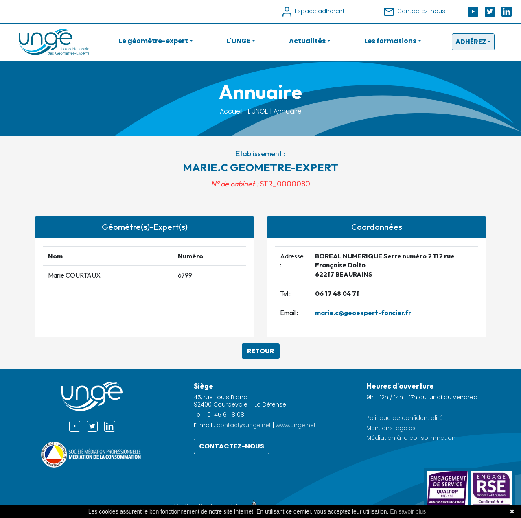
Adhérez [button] (470, 41)
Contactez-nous (231, 446)
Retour (260, 351)
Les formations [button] (390, 41)
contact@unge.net (244, 425)
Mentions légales (391, 428)
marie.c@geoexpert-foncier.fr (363, 312)
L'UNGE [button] (238, 41)
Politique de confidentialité (404, 418)
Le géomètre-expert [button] (153, 41)
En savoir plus (408, 511)
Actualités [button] (307, 41)
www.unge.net (296, 425)
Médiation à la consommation (410, 438)
